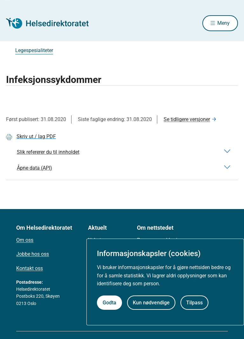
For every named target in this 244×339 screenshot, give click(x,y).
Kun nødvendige (151, 303)
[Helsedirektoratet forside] (52, 23)
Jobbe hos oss (32, 254)
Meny (223, 23)
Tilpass (194, 303)
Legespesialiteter (34, 50)
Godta (109, 303)
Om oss (24, 240)
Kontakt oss (29, 268)
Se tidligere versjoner (187, 119)
